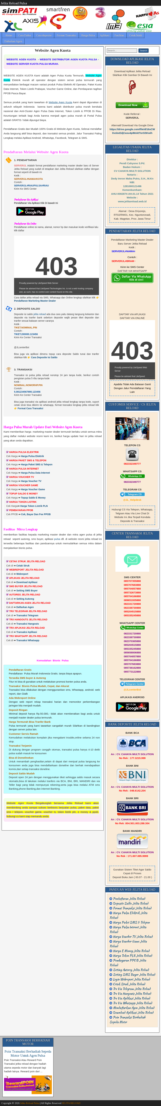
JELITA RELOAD (71, 1103)
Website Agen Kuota (53, 50)
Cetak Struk (135, 35)
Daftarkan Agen (13, 41)
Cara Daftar (24, 35)
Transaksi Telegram (27, 615)
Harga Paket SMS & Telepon (37, 464)
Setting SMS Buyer (26, 590)
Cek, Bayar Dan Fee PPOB (36, 514)
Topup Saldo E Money (33, 497)
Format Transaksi (66, 35)
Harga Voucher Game (33, 489)
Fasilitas (119, 35)
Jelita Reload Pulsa (14, 3)
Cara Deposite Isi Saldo (44, 357)
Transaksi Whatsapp (27, 640)
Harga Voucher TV (31, 481)
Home (9, 35)
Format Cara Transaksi (30, 408)
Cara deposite (44, 35)
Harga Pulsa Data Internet (35, 472)
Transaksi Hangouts (27, 623)
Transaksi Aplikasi (26, 632)
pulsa (57, 538)
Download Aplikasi (26, 582)
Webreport (22, 574)
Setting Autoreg (25, 598)
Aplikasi (104, 35)
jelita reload (40, 314)
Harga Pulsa (88, 35)
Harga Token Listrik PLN (34, 506)
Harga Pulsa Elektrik (32, 456)
